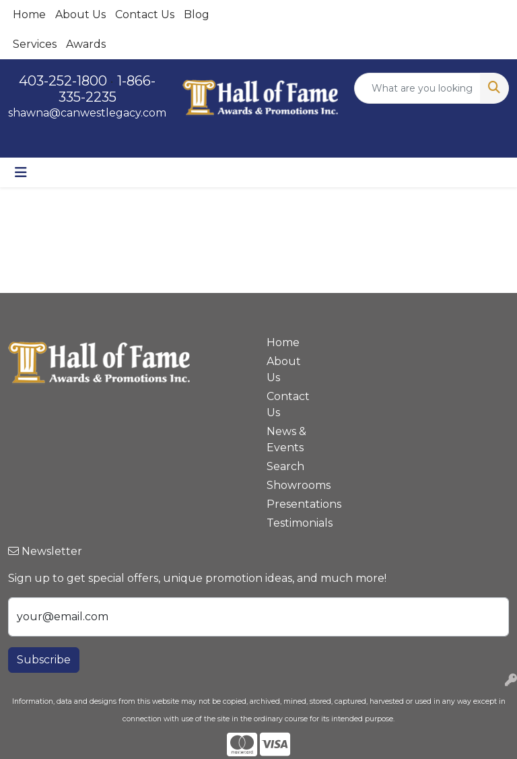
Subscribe (44, 659)
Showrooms (291, 485)
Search (285, 466)
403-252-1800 (63, 81)
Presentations (291, 504)
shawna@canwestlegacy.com (87, 112)
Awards (86, 44)
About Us (80, 14)
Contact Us (144, 14)
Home (29, 14)
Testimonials (291, 523)
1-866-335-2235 (107, 89)
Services (35, 44)
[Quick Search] (417, 88)
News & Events (286, 439)
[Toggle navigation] (21, 172)
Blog (196, 14)
